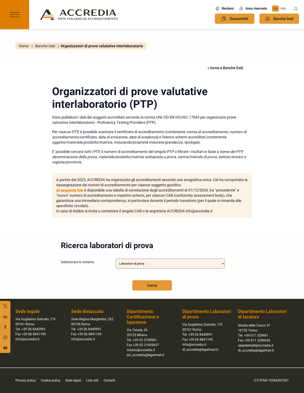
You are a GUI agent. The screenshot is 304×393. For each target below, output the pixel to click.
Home (24, 46)
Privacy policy (25, 380)
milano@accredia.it (141, 350)
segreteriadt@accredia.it (255, 345)
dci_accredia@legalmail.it (145, 355)
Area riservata (253, 8)
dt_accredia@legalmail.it (256, 350)
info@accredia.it (27, 339)
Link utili (92, 380)
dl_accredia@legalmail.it (200, 350)
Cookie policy (50, 380)
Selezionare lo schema (77, 262)
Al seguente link (69, 190)
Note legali (73, 380)
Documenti (234, 18)
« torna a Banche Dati (225, 68)
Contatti (109, 380)
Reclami (224, 8)
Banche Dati (279, 18)
